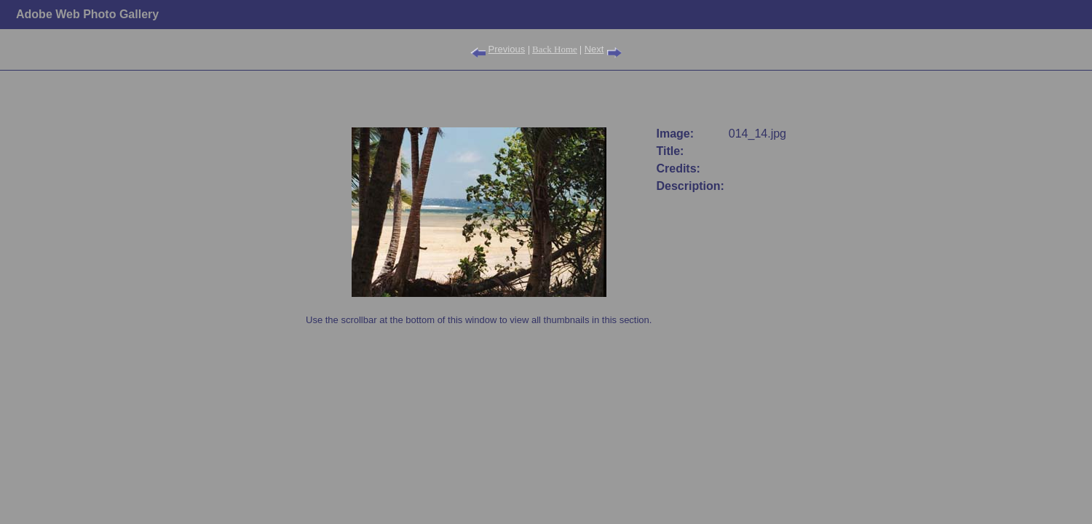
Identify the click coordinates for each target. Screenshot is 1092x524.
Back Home (554, 49)
